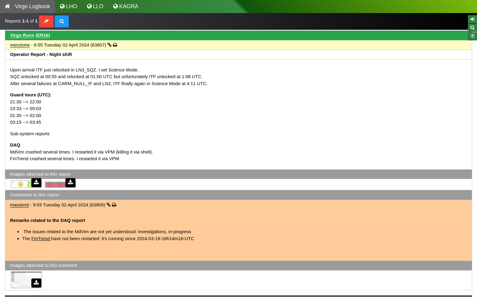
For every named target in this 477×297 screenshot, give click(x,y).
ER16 (43, 35)
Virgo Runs (22, 35)
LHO (68, 6)
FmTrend (41, 238)
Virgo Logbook (27, 6)
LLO (95, 6)
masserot (19, 204)
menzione (20, 44)
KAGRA (125, 6)
